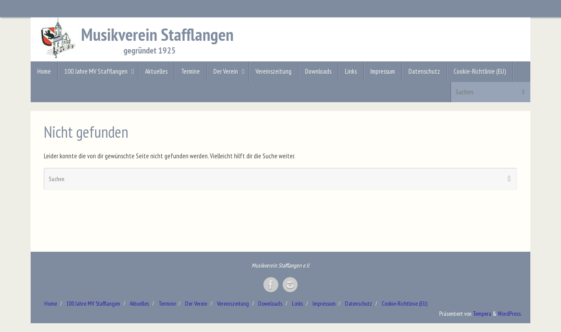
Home (50, 303)
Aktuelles (139, 303)
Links (297, 303)
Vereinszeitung (233, 303)
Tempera (482, 314)
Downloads (270, 303)
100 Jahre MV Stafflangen (93, 303)
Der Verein (196, 303)
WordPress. (510, 314)
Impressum (324, 303)
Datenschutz (358, 303)
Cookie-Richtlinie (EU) (404, 303)
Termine (167, 303)
